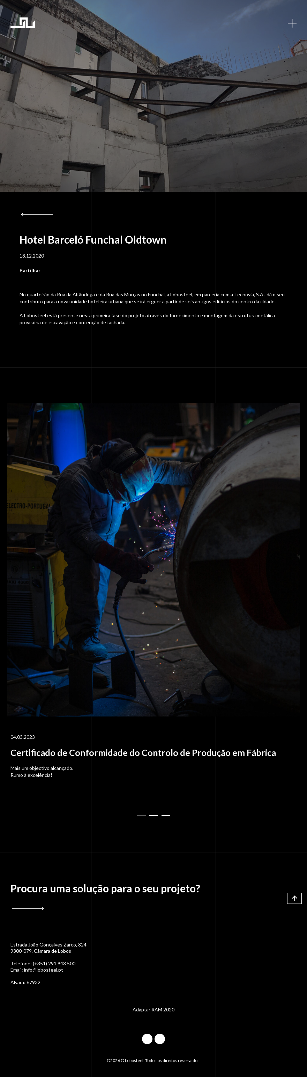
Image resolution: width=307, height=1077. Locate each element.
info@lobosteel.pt (43, 970)
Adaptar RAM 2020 (153, 1009)
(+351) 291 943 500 (54, 963)
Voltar (37, 214)
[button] (141, 815)
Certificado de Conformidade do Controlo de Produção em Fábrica (143, 752)
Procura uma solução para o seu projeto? (105, 888)
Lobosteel (22, 22)
